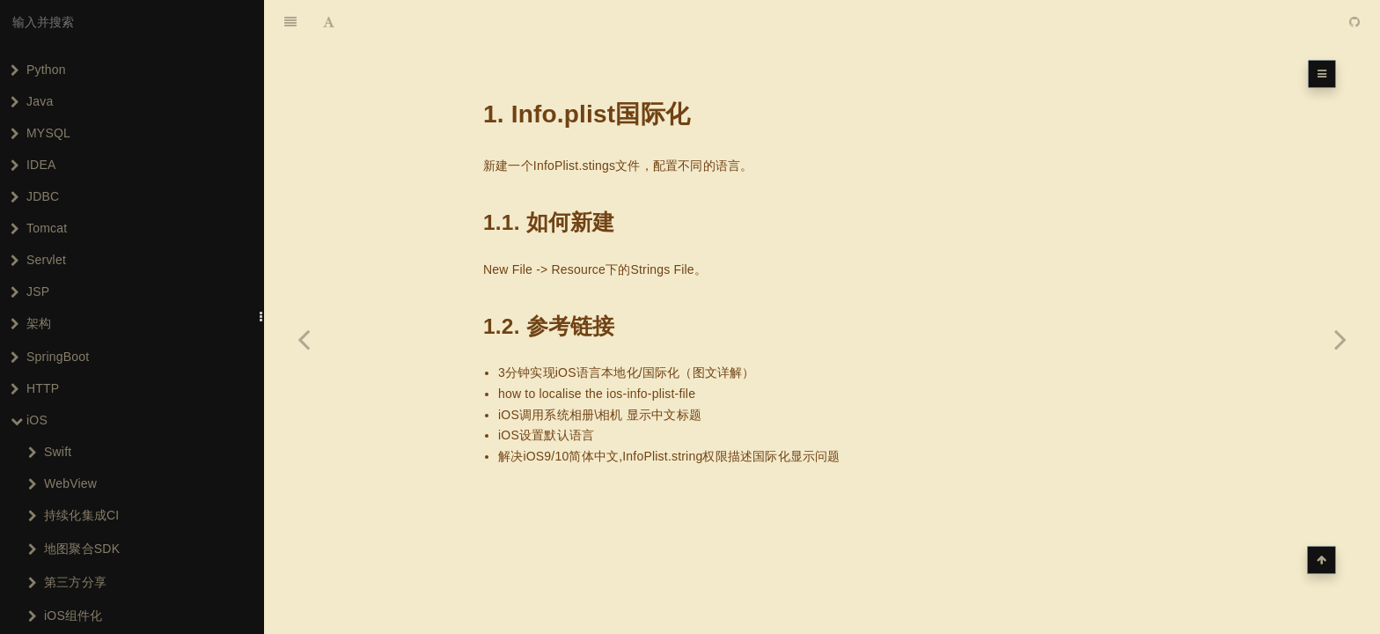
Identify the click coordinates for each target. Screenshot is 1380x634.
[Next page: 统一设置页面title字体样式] (1340, 339)
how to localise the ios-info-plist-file (596, 394)
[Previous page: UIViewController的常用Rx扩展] (303, 339)
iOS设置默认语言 (546, 435)
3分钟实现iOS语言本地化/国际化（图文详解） (626, 372)
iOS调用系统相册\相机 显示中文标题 (599, 415)
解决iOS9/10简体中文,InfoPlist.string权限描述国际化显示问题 (669, 456)
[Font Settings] (329, 22)
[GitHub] (1354, 22)
